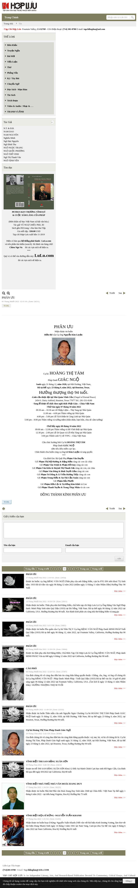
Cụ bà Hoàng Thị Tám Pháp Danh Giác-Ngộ (48, 730)
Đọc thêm (118, 591)
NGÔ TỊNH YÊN (11, 160)
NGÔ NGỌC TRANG (13, 147)
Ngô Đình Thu (10, 144)
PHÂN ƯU (31, 574)
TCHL (6, 305)
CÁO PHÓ (31, 668)
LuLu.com (46, 241)
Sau (120, 293)
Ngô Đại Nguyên (11, 141)
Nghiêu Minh (9, 138)
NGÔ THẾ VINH (11, 154)
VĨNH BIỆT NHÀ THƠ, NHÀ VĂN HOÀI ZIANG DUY (54, 783)
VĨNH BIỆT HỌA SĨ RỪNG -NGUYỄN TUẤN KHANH (53, 815)
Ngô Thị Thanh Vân (12, 157)
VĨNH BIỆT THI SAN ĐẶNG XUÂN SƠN (47, 761)
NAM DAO (9, 131)
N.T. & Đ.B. (9, 128)
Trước (112, 293)
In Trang (3, 508)
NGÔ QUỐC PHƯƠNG (14, 151)
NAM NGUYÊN (11, 135)
